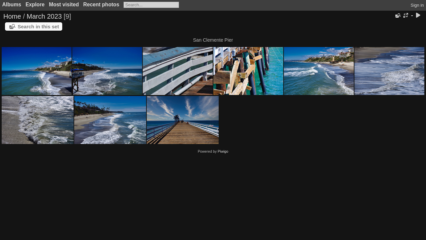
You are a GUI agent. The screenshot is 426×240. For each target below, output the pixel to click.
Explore (35, 4)
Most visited (64, 4)
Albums (11, 4)
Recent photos (101, 4)
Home (12, 16)
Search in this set (38, 26)
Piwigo (223, 151)
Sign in (417, 5)
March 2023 (44, 16)
